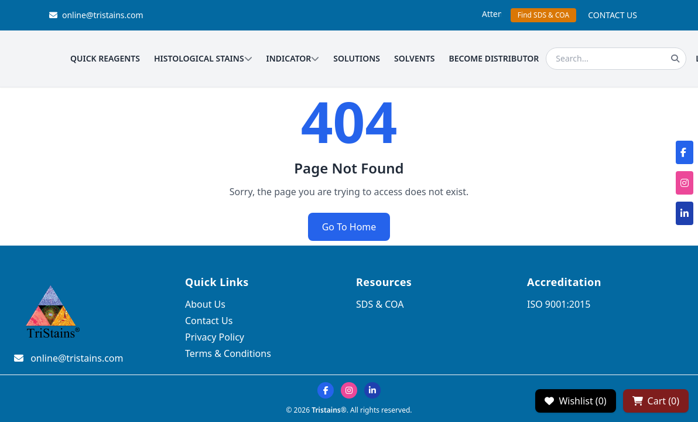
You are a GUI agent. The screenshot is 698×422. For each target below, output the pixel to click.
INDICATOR (293, 58)
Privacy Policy (214, 337)
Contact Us (208, 320)
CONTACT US (612, 15)
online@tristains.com (96, 15)
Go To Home (349, 226)
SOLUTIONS (356, 58)
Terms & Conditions (228, 353)
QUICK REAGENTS (105, 58)
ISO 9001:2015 (558, 304)
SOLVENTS (414, 58)
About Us (205, 304)
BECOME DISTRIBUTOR (494, 58)
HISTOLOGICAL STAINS (203, 58)
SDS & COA (379, 304)
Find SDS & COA (543, 15)
